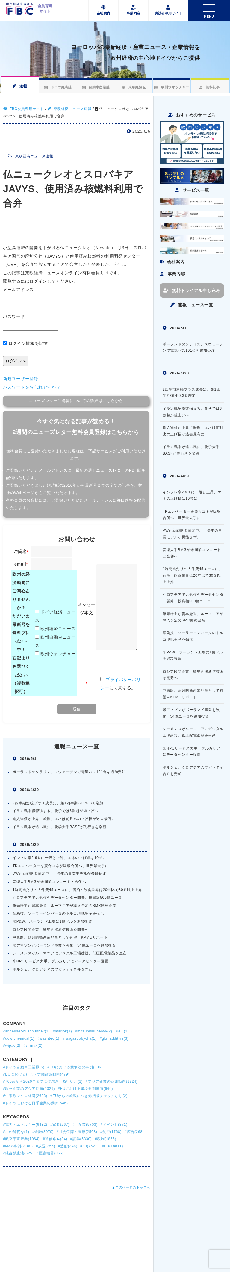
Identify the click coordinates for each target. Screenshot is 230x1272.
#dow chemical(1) (18, 1038)
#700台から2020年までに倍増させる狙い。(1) (43, 1081)
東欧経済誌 (134, 87)
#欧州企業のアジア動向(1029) (29, 1089)
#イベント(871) (114, 1124)
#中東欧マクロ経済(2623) (25, 1096)
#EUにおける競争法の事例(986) (74, 1067)
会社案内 (104, 10)
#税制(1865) (105, 1139)
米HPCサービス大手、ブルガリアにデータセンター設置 (60, 961)
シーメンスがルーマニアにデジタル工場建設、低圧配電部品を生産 (70, 953)
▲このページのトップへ (131, 1187)
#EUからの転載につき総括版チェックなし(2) (89, 1096)
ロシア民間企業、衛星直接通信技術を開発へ (51, 929)
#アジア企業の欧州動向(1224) (111, 1081)
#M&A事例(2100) (18, 1146)
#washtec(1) (48, 1038)
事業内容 (133, 10)
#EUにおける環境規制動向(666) (85, 1089)
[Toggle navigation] (209, 10)
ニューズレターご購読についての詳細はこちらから (76, 401)
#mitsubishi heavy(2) (93, 1031)
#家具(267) (59, 1124)
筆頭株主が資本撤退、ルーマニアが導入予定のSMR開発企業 (64, 906)
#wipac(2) (11, 1046)
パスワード (30, 322)
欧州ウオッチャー (171, 87)
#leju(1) (122, 1031)
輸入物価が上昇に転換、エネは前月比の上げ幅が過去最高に (64, 819)
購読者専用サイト (168, 10)
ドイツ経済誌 (58, 87)
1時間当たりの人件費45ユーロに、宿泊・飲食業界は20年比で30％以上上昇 (77, 890)
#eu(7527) (89, 1146)
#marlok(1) (62, 1031)
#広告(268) (134, 1132)
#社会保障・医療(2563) (77, 1132)
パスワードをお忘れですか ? (31, 387)
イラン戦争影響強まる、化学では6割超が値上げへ (56, 811)
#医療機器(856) (50, 1153)
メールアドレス (30, 295)
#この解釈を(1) (16, 1132)
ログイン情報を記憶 (25, 343)
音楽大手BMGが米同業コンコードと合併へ (49, 882)
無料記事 (209, 87)
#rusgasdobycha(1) (79, 1038)
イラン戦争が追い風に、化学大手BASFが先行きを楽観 (60, 827)
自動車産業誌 (96, 87)
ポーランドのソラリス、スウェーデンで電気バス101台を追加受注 (69, 772)
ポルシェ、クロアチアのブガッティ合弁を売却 (53, 969)
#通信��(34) (55, 1139)
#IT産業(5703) (85, 1124)
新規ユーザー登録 (20, 378)
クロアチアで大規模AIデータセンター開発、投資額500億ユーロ (67, 897)
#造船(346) (67, 1146)
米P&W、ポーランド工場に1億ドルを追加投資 (52, 921)
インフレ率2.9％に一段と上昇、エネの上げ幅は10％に (59, 858)
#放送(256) (45, 1146)
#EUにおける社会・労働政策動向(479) (36, 1074)
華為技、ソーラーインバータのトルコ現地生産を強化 (58, 913)
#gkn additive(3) (114, 1038)
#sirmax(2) (33, 1046)
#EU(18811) (112, 1146)
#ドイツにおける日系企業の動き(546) (35, 1103)
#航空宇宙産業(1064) (21, 1139)
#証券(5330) (81, 1139)
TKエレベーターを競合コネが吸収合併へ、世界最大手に (61, 866)
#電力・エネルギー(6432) (25, 1124)
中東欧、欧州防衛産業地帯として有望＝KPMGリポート (60, 937)
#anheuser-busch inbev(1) (26, 1031)
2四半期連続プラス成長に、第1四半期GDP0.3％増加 (58, 803)
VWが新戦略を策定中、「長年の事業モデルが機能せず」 (61, 874)
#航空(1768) (111, 1132)
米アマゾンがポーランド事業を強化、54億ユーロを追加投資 (64, 945)
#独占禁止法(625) (18, 1153)
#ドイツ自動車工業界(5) (23, 1067)
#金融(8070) (43, 1132)
